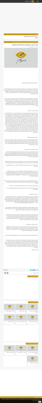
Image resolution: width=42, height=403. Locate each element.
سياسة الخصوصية (35, 401)
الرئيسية (37, 42)
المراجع (36, 37)
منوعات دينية (29, 42)
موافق (40, 401)
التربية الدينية (33, 42)
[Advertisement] (21, 10)
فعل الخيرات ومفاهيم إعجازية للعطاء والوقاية (30, 36)
